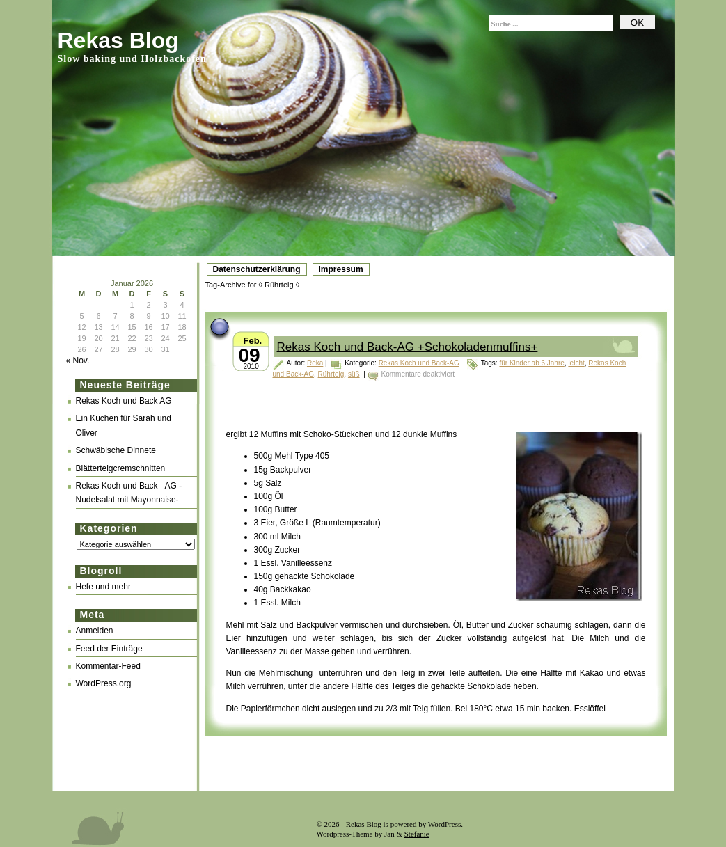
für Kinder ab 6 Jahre (531, 363)
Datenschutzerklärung (257, 269)
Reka (315, 363)
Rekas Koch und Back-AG (419, 363)
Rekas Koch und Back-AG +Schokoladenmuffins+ (407, 347)
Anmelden (94, 630)
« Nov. (78, 360)
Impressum (341, 269)
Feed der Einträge (109, 649)
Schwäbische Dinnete (116, 450)
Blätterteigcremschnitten (121, 468)
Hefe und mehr (103, 587)
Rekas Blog (118, 40)
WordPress (444, 824)
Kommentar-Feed (108, 666)
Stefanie (416, 834)
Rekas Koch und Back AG (124, 401)
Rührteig (331, 374)
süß (354, 374)
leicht (576, 363)
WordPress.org (104, 683)
